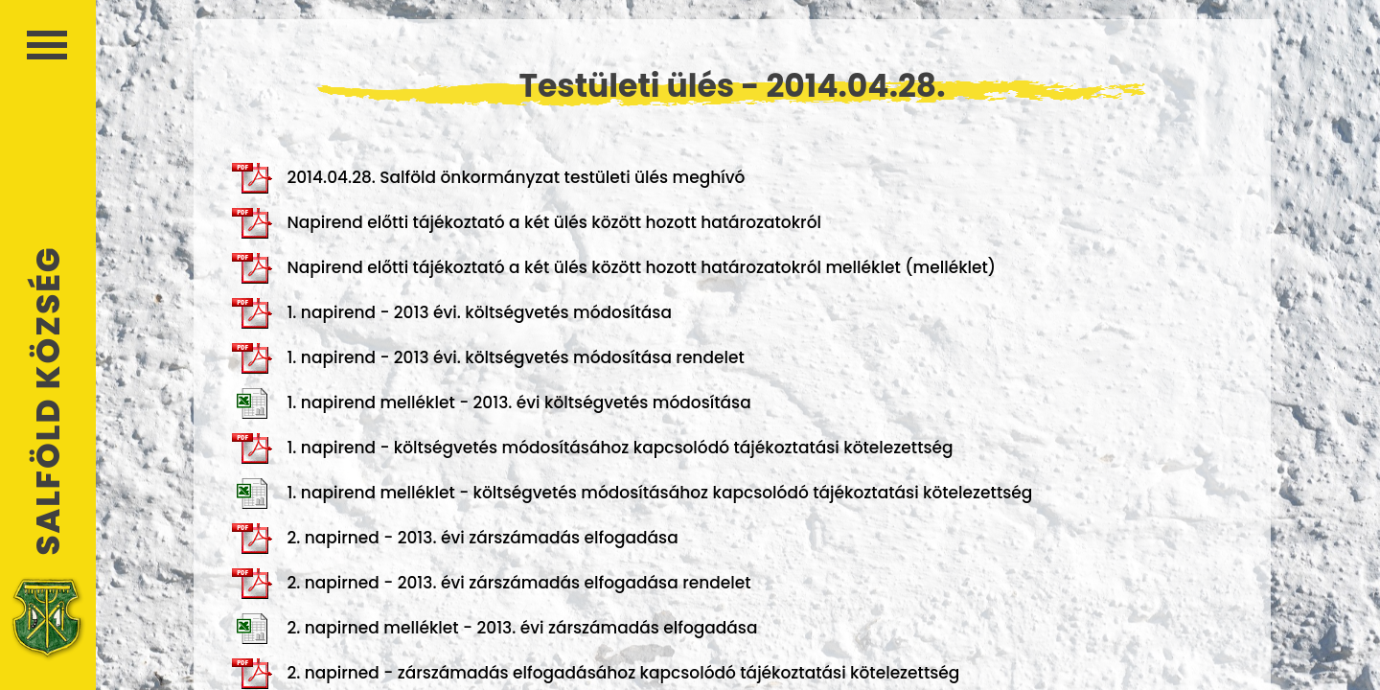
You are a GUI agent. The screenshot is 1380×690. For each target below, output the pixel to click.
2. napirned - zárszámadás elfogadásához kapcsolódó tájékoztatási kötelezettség (595, 673)
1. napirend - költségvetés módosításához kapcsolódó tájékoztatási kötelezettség (592, 448)
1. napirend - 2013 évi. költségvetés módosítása (452, 313)
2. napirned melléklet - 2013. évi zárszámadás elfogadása (494, 628)
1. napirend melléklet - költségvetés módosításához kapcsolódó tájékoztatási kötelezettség (632, 493)
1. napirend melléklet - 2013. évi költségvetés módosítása (491, 403)
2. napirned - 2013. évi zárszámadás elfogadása (455, 538)
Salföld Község (48, 401)
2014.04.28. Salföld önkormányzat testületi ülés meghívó (488, 178)
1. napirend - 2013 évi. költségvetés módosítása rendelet (488, 358)
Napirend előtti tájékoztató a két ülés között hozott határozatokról (526, 223)
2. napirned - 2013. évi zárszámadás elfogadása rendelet (491, 583)
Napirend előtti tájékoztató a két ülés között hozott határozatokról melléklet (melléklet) (614, 268)
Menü (47, 45)
